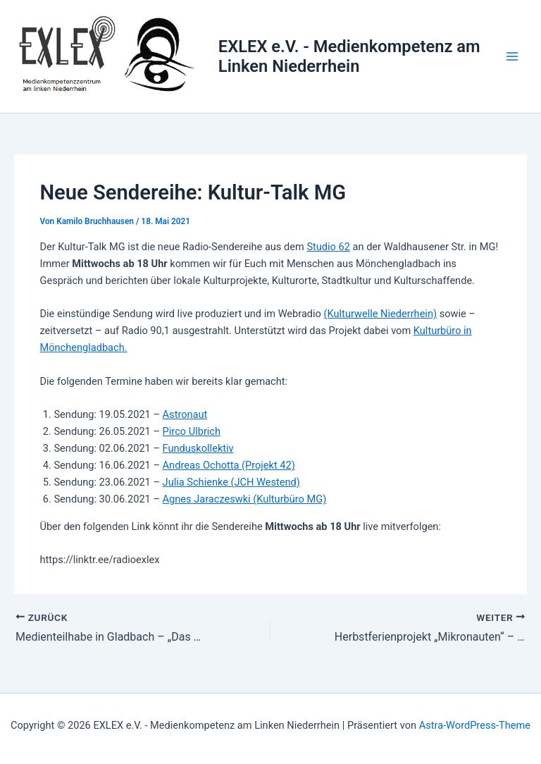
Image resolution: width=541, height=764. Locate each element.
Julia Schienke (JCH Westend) (231, 482)
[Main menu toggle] (512, 56)
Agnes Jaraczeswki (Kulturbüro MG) (245, 499)
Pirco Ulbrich (191, 431)
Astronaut (185, 414)
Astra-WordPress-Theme (474, 725)
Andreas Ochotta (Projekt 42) (229, 465)
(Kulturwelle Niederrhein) (380, 313)
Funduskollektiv (198, 448)
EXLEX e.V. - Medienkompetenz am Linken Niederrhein (349, 56)
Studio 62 (328, 246)
